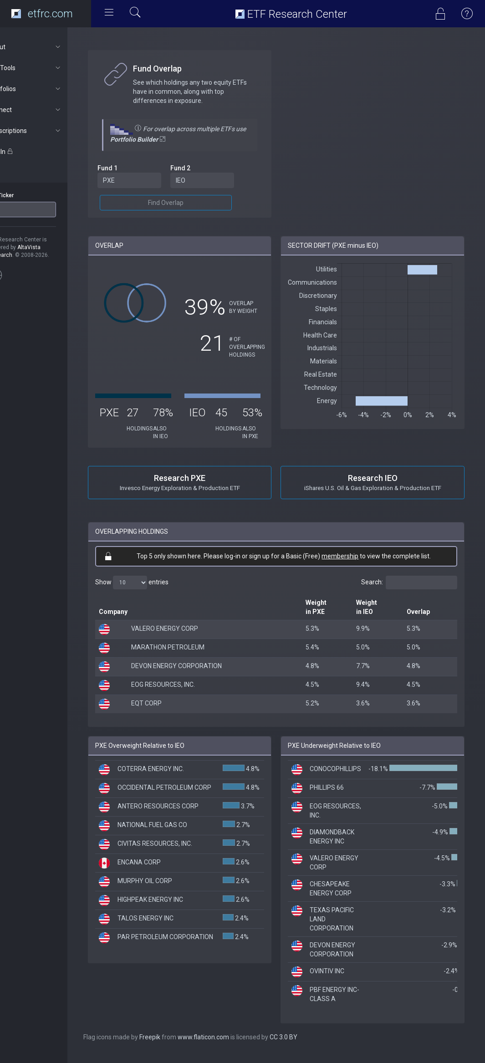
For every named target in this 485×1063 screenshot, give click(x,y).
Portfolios (48, 88)
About (48, 47)
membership (352, 563)
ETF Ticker (24, 195)
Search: (409, 590)
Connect (48, 109)
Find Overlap (184, 202)
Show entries (155, 590)
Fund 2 (199, 168)
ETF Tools (48, 68)
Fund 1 (131, 168)
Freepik (173, 1044)
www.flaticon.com (227, 1044)
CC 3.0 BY (307, 1044)
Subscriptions (48, 130)
